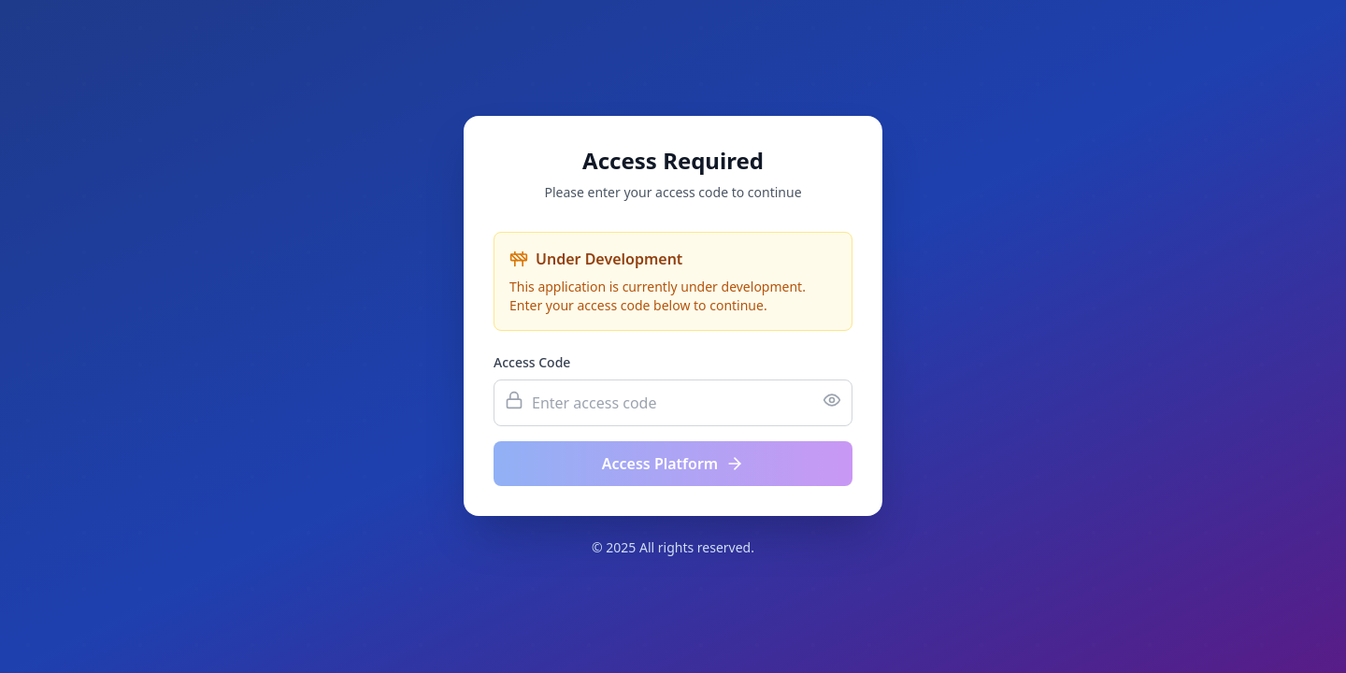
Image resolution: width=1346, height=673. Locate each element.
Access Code (532, 362)
